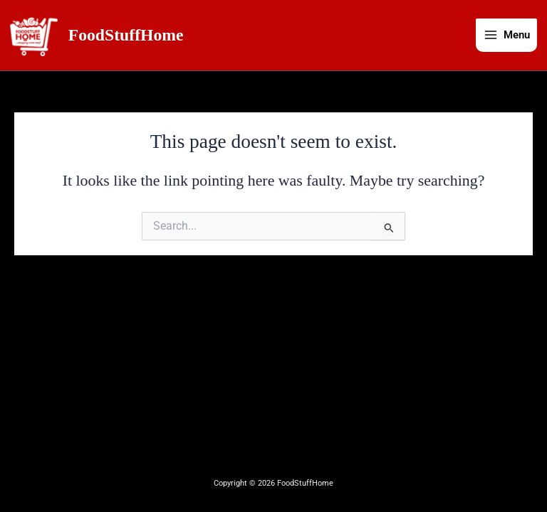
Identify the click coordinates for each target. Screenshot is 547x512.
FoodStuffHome (128, 35)
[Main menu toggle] (506, 36)
